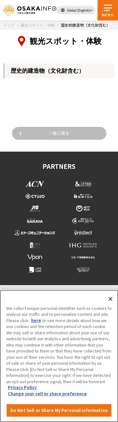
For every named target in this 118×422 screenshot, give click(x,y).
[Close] (110, 299)
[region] (59, 356)
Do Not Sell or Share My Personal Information (59, 410)
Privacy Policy (22, 387)
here (36, 320)
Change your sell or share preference (47, 394)
